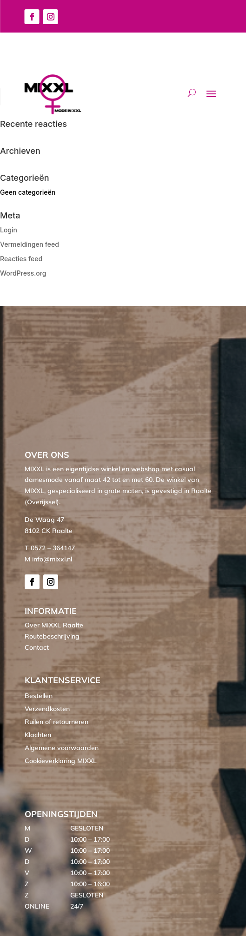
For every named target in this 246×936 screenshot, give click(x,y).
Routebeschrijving (52, 636)
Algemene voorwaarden (62, 748)
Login (8, 230)
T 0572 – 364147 (50, 548)
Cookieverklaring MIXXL (61, 761)
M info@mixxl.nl (48, 559)
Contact (37, 647)
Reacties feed (21, 259)
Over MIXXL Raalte (54, 625)
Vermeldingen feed (29, 244)
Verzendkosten (47, 709)
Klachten (38, 735)
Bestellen (39, 696)
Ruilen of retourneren (56, 722)
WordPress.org (23, 273)
